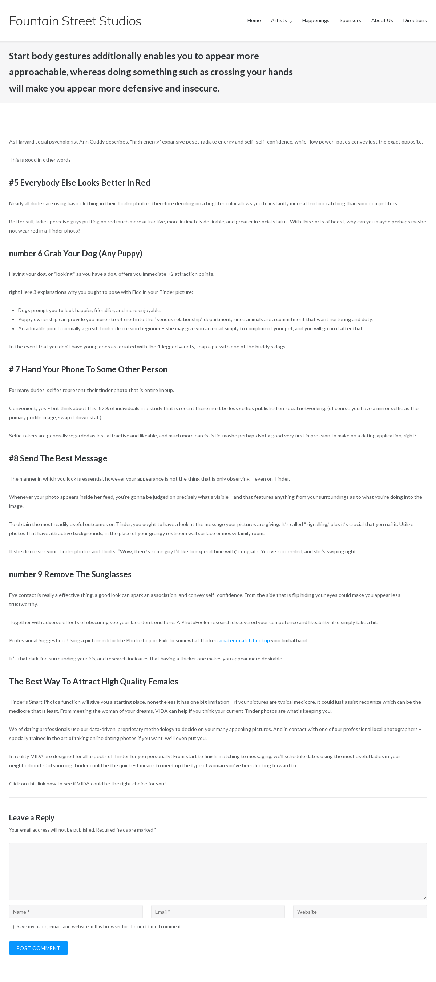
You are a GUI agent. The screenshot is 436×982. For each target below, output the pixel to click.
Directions (415, 20)
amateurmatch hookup (244, 640)
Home (254, 20)
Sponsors (350, 20)
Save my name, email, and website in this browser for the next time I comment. (99, 926)
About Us (382, 20)
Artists (279, 20)
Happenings (316, 20)
